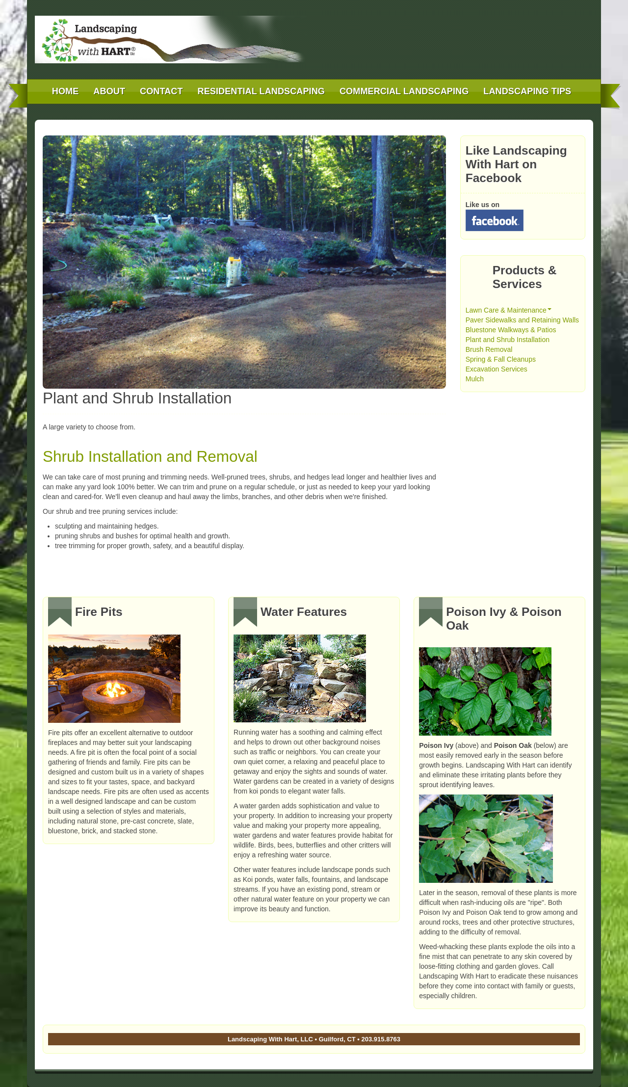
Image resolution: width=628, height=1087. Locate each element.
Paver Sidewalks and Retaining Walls (522, 320)
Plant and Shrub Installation (508, 340)
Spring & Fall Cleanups (501, 359)
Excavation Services (496, 369)
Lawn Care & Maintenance (508, 310)
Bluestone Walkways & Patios (511, 330)
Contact (161, 91)
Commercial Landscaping (404, 91)
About (109, 91)
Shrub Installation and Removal (150, 456)
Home (65, 91)
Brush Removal (489, 349)
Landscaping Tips (527, 91)
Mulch (475, 379)
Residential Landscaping (261, 91)
